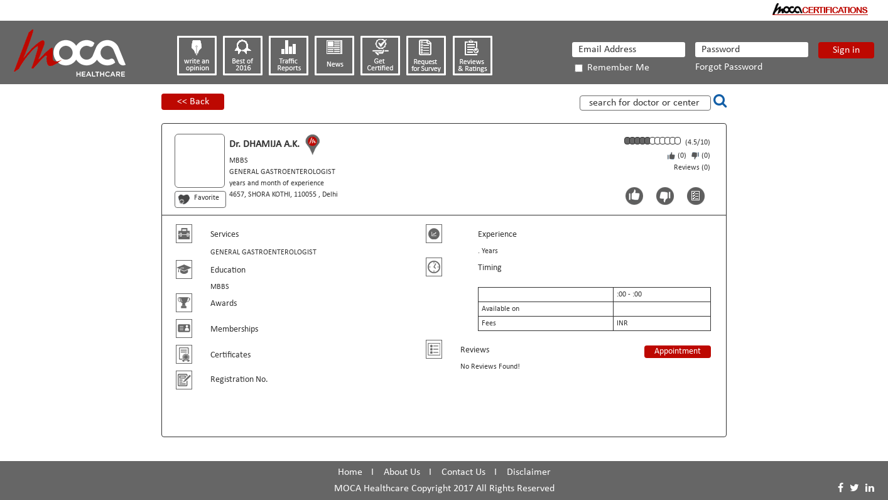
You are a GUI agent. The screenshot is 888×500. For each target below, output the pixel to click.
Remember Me (612, 68)
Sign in (846, 50)
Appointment (677, 351)
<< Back (193, 102)
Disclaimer (529, 472)
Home (350, 472)
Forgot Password (728, 67)
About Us (402, 472)
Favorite (206, 198)
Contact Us (463, 472)
